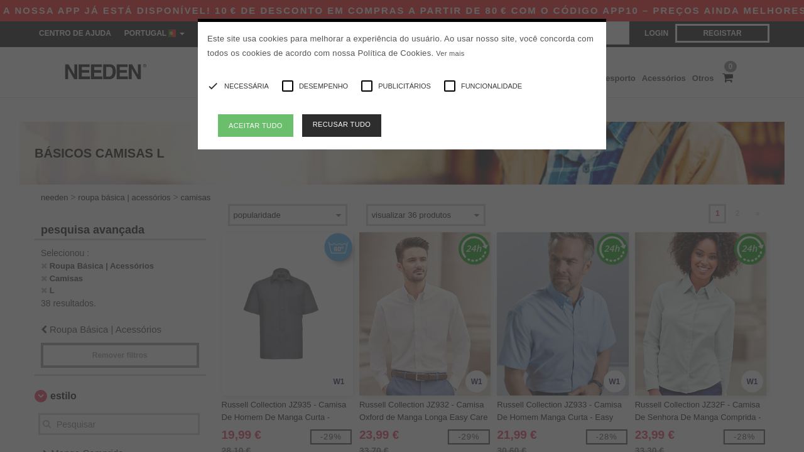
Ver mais (450, 53)
